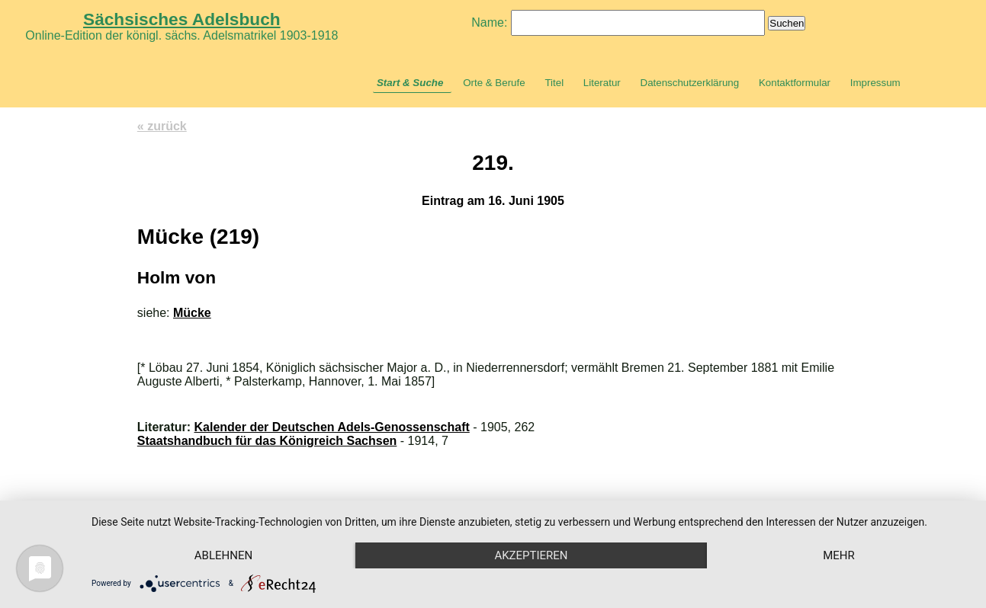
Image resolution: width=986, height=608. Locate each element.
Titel (554, 82)
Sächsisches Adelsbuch (182, 19)
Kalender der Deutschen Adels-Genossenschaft (332, 427)
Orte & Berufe (494, 82)
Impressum (875, 82)
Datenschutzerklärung (690, 82)
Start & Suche (410, 82)
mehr (839, 555)
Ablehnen (223, 555)
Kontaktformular (794, 82)
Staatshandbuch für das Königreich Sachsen (267, 440)
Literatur (602, 82)
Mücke (192, 312)
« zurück (162, 126)
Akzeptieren (530, 555)
